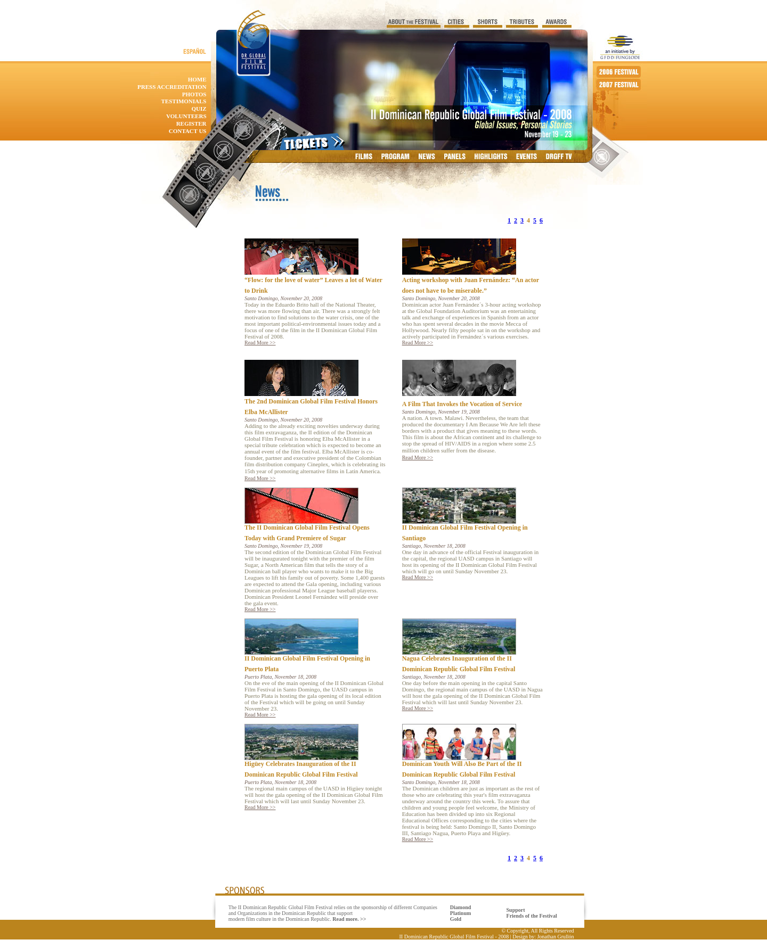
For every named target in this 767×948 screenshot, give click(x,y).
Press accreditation (171, 87)
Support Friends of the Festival (532, 913)
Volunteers (186, 116)
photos (194, 94)
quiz (198, 108)
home (197, 79)
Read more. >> (349, 919)
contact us (188, 131)
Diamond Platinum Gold (460, 913)
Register (191, 123)
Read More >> (260, 342)
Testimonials (184, 101)
